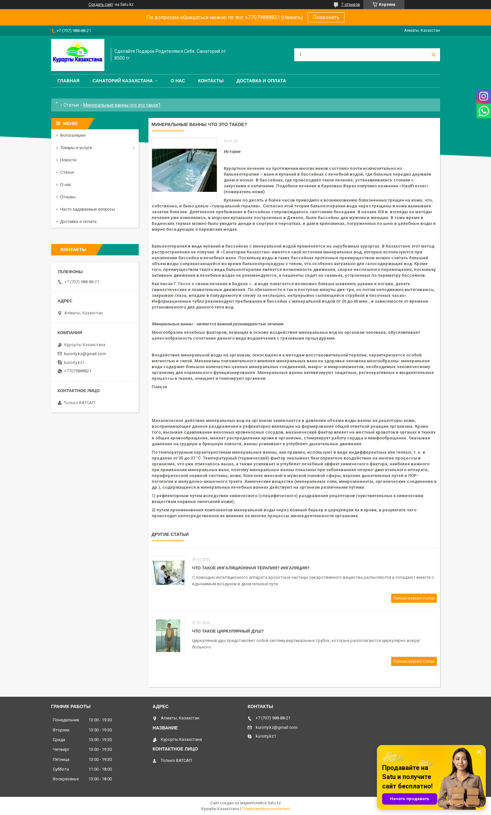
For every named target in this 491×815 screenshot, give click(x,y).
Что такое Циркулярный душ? (228, 631)
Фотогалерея (73, 135)
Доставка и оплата (261, 80)
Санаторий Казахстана (122, 80)
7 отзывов (350, 4)
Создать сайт (100, 4)
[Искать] (433, 54)
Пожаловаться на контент (266, 809)
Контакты (210, 80)
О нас (177, 80)
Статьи (71, 105)
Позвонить (326, 17)
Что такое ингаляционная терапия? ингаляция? (251, 567)
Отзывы (68, 196)
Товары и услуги (76, 147)
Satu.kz (274, 803)
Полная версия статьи (414, 598)
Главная (69, 80)
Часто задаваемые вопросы (87, 209)
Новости (68, 159)
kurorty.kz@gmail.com (85, 353)
